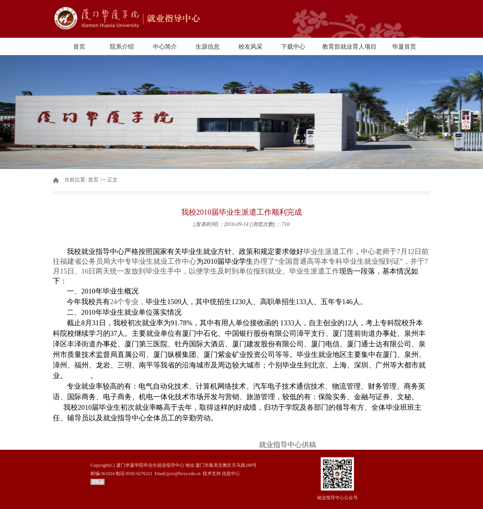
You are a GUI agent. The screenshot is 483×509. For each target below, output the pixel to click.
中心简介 (165, 46)
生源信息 (207, 46)
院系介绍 (122, 46)
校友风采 (250, 46)
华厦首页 (404, 46)
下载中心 (293, 46)
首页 (79, 46)
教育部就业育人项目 (349, 46)
